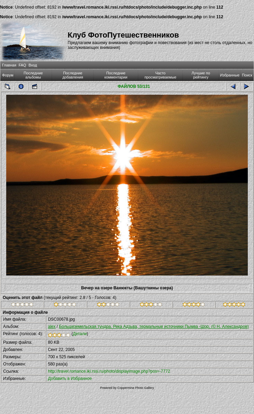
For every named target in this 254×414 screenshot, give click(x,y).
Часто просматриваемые (160, 75)
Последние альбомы (33, 75)
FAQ (22, 65)
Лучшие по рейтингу (201, 75)
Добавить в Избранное (70, 378)
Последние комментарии (116, 75)
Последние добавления (72, 75)
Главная (9, 65)
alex (52, 326)
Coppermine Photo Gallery (135, 388)
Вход (33, 65)
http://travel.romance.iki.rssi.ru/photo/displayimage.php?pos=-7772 (109, 371)
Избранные (230, 75)
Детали (80, 333)
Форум (7, 75)
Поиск (247, 75)
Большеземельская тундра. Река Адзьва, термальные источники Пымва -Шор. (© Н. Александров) (154, 326)
